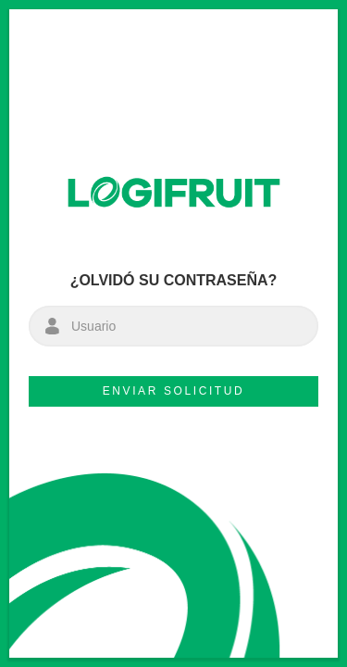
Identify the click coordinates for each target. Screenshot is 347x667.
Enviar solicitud (174, 390)
